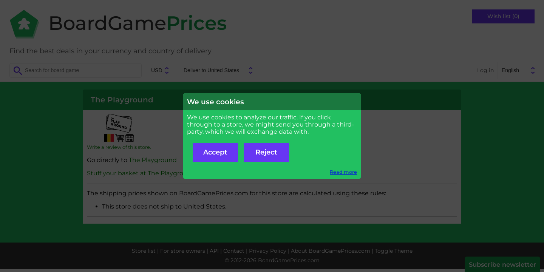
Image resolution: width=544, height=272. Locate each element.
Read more (343, 172)
